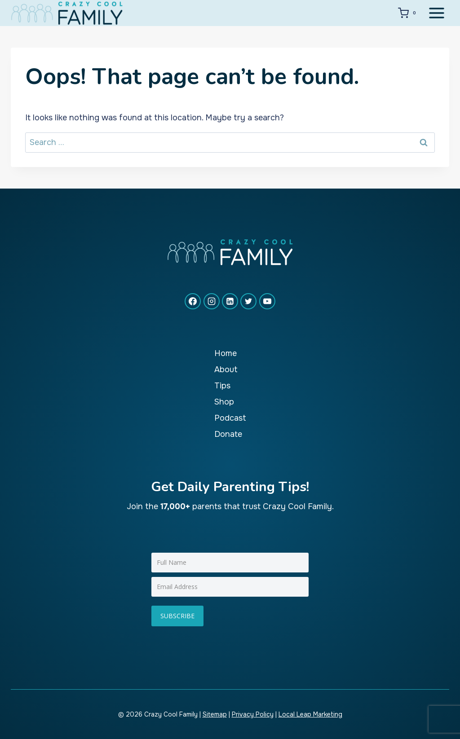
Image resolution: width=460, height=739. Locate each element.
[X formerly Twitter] (248, 301)
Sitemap (215, 714)
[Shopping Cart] (408, 13)
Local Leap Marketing (310, 714)
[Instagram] (211, 301)
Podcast (230, 418)
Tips (222, 386)
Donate (228, 434)
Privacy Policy (253, 714)
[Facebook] (193, 301)
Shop (224, 402)
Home (225, 353)
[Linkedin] (230, 301)
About (226, 369)
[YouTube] (267, 301)
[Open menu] (436, 12)
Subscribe (177, 615)
